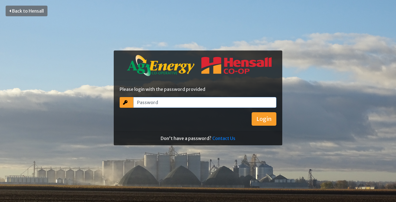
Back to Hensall (26, 11)
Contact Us (223, 138)
